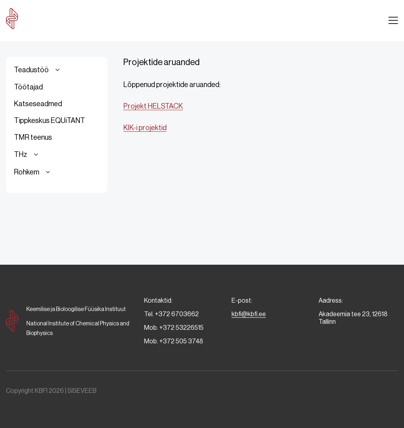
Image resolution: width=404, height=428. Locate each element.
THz (27, 154)
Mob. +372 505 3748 (173, 341)
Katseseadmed (38, 104)
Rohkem (33, 172)
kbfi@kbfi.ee (249, 314)
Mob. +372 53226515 (174, 327)
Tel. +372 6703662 (171, 314)
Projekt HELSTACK (153, 106)
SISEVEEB (82, 390)
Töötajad (28, 87)
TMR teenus (33, 137)
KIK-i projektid (144, 128)
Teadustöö (38, 70)
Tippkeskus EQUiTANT (49, 121)
